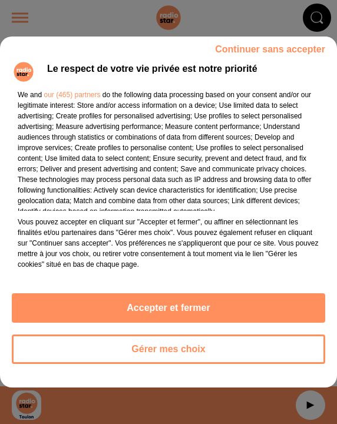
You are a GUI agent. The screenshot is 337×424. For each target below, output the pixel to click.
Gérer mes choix (168, 349)
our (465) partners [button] (72, 95)
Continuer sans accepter (270, 49)
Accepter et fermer (168, 308)
